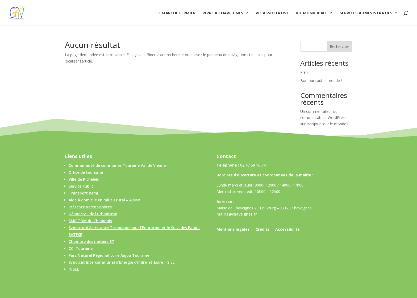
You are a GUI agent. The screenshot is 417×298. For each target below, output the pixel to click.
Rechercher (339, 46)
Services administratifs (366, 13)
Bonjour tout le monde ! (321, 80)
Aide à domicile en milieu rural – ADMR (104, 199)
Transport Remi (83, 193)
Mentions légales (233, 229)
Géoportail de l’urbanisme (93, 213)
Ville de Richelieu (84, 179)
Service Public (81, 186)
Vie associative (272, 13)
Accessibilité (287, 229)
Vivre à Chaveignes (222, 13)
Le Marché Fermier (175, 13)
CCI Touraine (81, 248)
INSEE (74, 269)
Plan (304, 72)
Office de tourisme (86, 172)
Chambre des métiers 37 (91, 241)
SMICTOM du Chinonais (90, 220)
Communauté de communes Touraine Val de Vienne (117, 165)
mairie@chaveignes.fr (236, 214)
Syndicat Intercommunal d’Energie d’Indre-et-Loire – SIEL (121, 262)
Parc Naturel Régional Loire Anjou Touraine (109, 255)
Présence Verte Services (90, 206)
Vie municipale (311, 13)
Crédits (262, 229)
